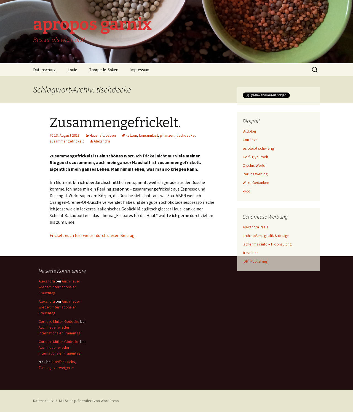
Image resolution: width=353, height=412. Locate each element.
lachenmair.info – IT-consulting (267, 244)
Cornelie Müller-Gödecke (59, 321)
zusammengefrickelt (67, 141)
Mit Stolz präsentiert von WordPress (89, 400)
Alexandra (102, 141)
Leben (111, 135)
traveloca (250, 252)
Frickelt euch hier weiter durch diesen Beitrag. (92, 235)
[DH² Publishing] (255, 261)
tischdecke (185, 135)
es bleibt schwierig (258, 148)
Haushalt (97, 135)
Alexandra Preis (255, 227)
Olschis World (254, 165)
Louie (72, 69)
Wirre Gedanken (256, 182)
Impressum (139, 69)
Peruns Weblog (255, 173)
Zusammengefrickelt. (115, 123)
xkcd (246, 191)
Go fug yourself (255, 156)
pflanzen (167, 135)
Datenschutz (44, 69)
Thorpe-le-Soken (103, 69)
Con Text (250, 139)
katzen (131, 135)
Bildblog (249, 131)
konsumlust (148, 135)
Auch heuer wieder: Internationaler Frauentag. (59, 287)
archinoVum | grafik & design (266, 235)
